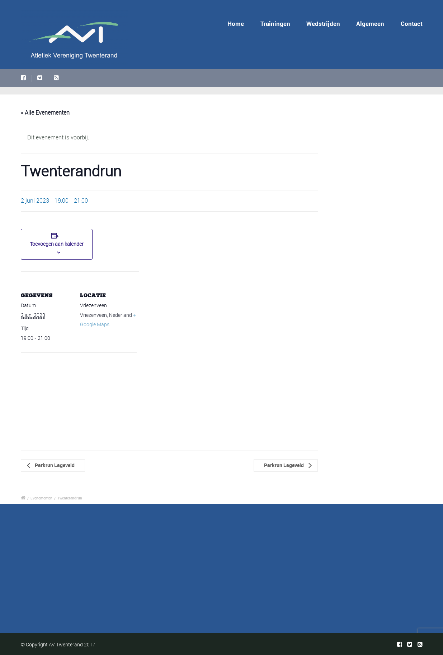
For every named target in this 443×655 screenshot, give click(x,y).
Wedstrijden (323, 23)
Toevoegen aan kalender (57, 243)
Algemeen (370, 23)
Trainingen (275, 23)
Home (235, 23)
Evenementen (41, 498)
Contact (412, 23)
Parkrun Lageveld (54, 465)
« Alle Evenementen (45, 112)
